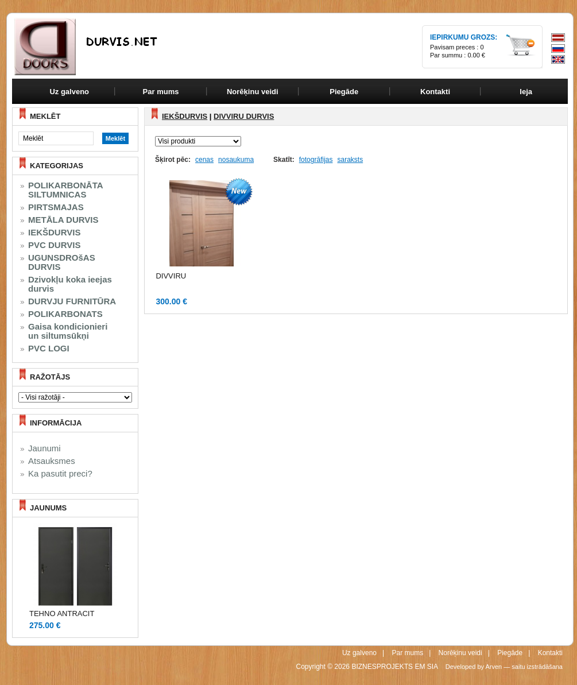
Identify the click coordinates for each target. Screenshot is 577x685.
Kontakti (550, 653)
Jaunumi (44, 448)
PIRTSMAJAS (56, 207)
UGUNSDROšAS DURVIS (61, 262)
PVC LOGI (48, 348)
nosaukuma (236, 160)
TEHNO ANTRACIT (61, 613)
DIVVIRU (171, 276)
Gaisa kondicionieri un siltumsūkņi (67, 331)
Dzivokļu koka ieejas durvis (70, 284)
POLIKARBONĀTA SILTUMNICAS (65, 190)
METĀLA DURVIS (63, 220)
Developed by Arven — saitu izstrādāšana (504, 666)
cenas (204, 160)
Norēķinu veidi (460, 653)
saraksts (350, 160)
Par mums (407, 653)
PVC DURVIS (54, 245)
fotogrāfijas (316, 160)
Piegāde (509, 653)
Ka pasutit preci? (60, 473)
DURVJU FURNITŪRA (72, 301)
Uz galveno (69, 91)
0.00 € (476, 55)
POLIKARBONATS (65, 314)
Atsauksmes (51, 461)
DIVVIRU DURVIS (244, 116)
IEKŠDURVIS (54, 232)
